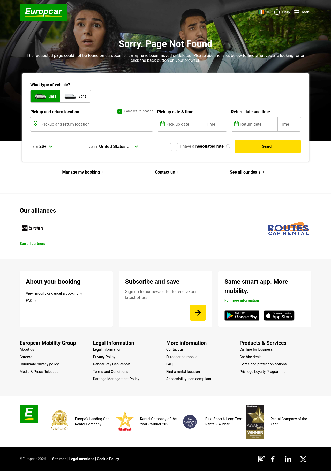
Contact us (167, 172)
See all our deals (247, 172)
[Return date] (258, 124)
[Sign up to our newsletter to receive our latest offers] (198, 313)
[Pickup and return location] (97, 124)
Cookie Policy (108, 459)
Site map (59, 459)
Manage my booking (83, 172)
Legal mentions (81, 459)
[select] (46, 147)
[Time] (215, 124)
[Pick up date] (185, 124)
